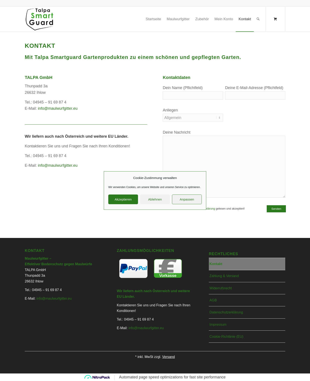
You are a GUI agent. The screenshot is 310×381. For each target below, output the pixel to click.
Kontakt (215, 264)
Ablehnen (155, 248)
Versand (168, 357)
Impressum (217, 324)
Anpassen (187, 248)
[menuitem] (153, 19)
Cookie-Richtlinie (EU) (226, 336)
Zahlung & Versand (224, 276)
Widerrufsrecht (220, 288)
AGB (213, 300)
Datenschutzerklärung (201, 208)
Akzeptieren (123, 248)
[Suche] (258, 19)
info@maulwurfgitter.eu (58, 108)
